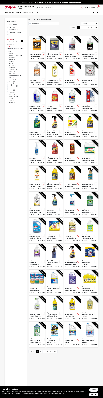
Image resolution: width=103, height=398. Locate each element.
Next (96, 27)
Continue (93, 389)
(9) (11, 61)
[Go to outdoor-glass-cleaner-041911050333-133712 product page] (72, 204)
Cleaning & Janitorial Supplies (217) (16, 48)
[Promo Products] (7, 24)
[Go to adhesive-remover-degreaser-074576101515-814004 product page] (37, 49)
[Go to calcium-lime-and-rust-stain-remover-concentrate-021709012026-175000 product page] (72, 178)
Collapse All (9, 46)
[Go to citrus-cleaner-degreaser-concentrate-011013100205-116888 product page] (54, 74)
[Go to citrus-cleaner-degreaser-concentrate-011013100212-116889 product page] (37, 178)
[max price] (17, 41)
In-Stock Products (13, 29)
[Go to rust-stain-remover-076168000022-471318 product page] (72, 74)
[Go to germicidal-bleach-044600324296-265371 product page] (89, 334)
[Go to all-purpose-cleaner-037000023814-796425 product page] (89, 101)
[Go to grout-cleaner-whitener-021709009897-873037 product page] (54, 308)
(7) (11, 63)
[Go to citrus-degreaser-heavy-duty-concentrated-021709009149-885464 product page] (54, 152)
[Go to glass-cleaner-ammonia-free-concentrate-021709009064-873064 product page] (37, 126)
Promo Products (13, 24)
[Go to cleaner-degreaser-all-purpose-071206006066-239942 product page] (89, 204)
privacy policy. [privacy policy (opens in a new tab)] (16, 393)
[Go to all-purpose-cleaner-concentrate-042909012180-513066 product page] (72, 49)
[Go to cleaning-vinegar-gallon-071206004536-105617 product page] (89, 308)
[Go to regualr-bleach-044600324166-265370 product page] (72, 334)
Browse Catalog (14, 12)
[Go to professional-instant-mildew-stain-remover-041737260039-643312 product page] (72, 101)
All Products (12, 27)
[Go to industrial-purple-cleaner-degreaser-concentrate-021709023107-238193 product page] (89, 126)
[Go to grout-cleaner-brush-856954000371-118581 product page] (89, 178)
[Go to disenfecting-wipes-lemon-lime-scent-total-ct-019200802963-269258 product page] (89, 256)
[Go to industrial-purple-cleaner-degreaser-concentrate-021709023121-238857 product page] (54, 49)
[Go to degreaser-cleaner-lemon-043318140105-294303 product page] (89, 230)
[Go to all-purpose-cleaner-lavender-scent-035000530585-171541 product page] (72, 282)
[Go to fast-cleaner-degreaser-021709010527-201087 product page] (54, 178)
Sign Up (93, 7)
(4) (12, 71)
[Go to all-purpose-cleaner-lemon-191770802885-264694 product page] (89, 282)
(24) (11, 53)
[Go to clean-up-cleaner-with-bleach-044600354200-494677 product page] (37, 101)
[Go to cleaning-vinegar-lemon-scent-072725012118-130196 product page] (37, 204)
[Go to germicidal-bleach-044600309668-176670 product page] (54, 282)
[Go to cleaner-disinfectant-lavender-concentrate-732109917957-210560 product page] (37, 256)
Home (6, 12)
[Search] (81, 7)
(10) (12, 59)
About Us (95, 12)
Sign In (86, 7)
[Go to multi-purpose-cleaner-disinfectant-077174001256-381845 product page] (89, 152)
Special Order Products (15, 32)
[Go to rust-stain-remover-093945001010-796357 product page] (72, 126)
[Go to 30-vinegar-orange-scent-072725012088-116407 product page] (37, 74)
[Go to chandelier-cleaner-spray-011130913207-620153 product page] (37, 152)
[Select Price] (22, 41)
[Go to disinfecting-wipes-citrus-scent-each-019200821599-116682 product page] (54, 230)
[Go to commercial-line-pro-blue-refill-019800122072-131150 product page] (37, 230)
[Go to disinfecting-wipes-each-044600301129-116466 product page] (37, 282)
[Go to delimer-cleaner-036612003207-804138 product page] (54, 256)
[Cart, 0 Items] (97, 7)
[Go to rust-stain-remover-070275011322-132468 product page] (72, 152)
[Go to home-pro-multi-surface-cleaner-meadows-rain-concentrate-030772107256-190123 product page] (37, 334)
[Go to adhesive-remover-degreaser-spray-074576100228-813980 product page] (72, 256)
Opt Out (93, 394)
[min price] (10, 41)
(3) (15, 75)
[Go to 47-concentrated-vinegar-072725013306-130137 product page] (89, 49)
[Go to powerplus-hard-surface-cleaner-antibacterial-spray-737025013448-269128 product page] (37, 308)
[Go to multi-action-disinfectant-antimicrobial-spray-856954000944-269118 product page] (54, 204)
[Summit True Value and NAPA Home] (11, 7)
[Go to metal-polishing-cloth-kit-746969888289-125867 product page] (89, 74)
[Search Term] (59, 7)
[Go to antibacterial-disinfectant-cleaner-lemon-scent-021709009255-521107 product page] (72, 308)
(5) (12, 67)
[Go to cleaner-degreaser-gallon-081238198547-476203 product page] (72, 230)
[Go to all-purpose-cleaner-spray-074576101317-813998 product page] (54, 126)
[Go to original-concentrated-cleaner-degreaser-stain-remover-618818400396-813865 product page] (54, 101)
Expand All (16, 46)
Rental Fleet (27, 12)
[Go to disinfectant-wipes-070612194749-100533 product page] (54, 334)
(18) (11, 57)
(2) (12, 94)
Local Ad (35, 12)
